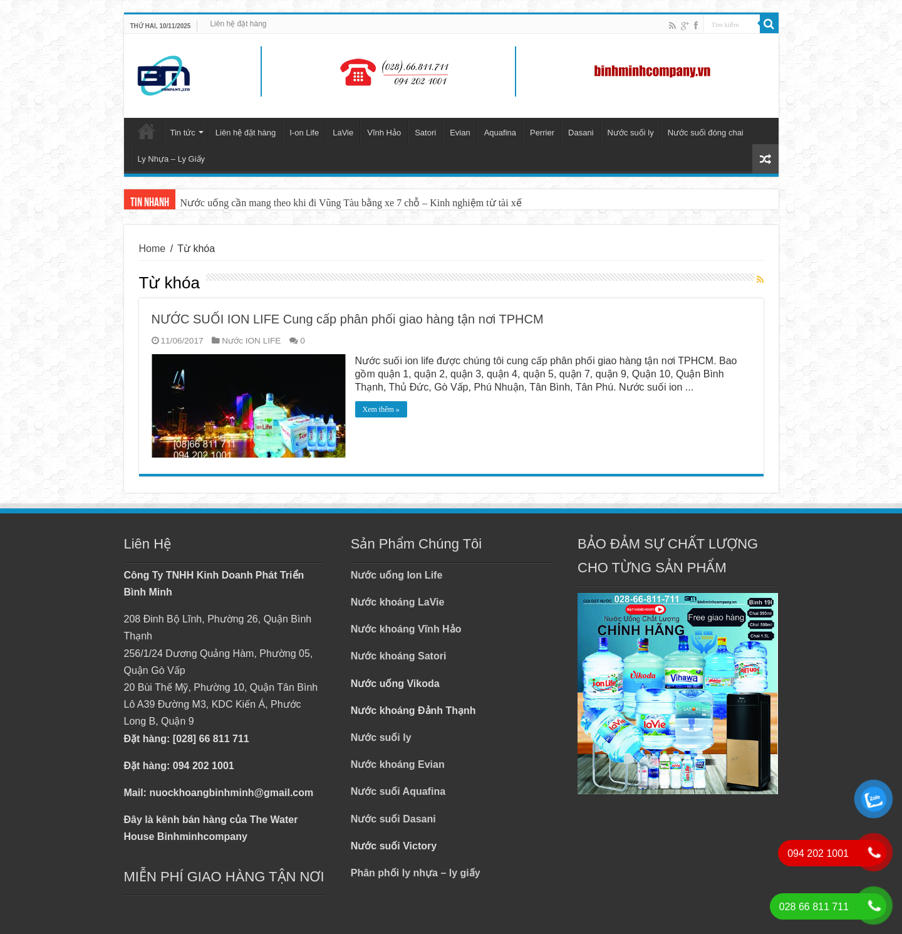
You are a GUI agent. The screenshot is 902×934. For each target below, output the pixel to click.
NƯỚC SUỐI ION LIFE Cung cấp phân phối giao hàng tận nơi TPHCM (348, 319)
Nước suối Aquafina (398, 791)
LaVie (343, 132)
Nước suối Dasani (393, 819)
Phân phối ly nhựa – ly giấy (415, 873)
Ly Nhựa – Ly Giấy (171, 159)
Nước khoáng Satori (399, 656)
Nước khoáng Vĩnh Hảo (406, 629)
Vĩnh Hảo (384, 132)
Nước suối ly (631, 132)
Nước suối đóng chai (706, 132)
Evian (460, 132)
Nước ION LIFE (251, 340)
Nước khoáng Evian (398, 764)
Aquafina (500, 132)
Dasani (580, 132)
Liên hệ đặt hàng (238, 23)
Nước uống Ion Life (397, 575)
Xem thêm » (381, 409)
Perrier (542, 132)
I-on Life (304, 132)
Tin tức (182, 132)
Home (152, 248)
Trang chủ (146, 131)
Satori (425, 132)
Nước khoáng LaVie (398, 602)
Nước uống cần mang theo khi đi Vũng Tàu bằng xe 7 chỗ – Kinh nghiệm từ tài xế (351, 202)
